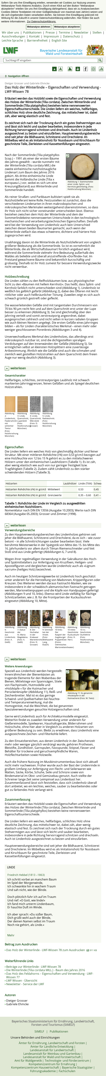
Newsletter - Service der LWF (25, 984)
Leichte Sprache (12, 40)
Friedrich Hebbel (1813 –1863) (26, 875)
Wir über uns (10, 32)
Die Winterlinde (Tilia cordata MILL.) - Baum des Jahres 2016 (45, 970)
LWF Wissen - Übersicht (21, 980)
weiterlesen (18, 368)
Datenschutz (71, 36)
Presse (50, 32)
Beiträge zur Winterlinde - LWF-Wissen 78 (33, 967)
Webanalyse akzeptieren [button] (67, 27)
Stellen (97, 32)
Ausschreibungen (13, 36)
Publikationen (32, 32)
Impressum (51, 36)
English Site (59, 40)
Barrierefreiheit (37, 40)
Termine (64, 32)
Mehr (11, 935)
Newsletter (81, 32)
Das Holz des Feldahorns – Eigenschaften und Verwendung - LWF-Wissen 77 (49, 975)
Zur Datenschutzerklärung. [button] (41, 21)
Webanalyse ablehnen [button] (38, 27)
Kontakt (34, 36)
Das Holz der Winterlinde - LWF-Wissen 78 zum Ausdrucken (51, 950)
